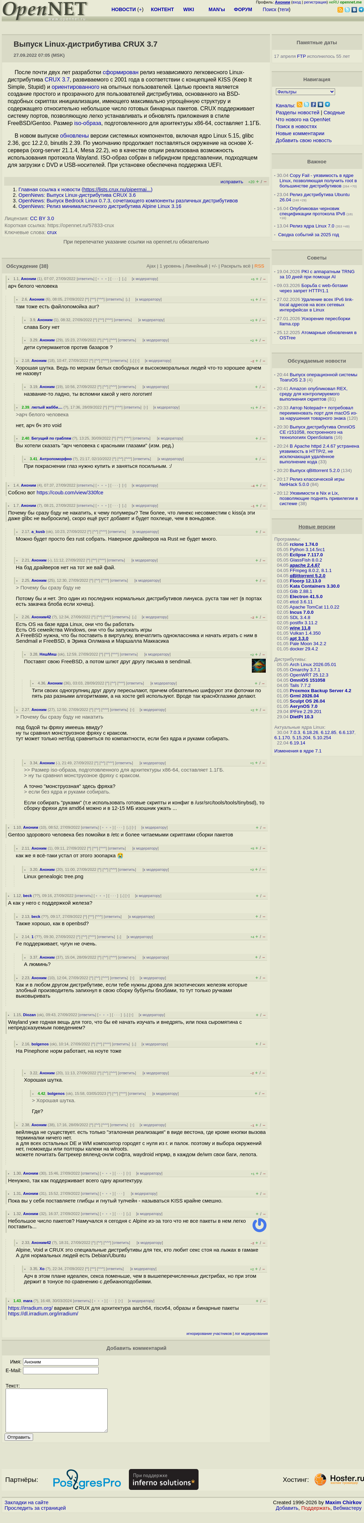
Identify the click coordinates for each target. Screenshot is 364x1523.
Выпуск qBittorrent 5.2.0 (315, 470)
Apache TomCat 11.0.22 (314, 607)
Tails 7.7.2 (300, 685)
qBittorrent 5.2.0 (307, 575)
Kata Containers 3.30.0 (315, 586)
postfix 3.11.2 (303, 622)
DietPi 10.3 (301, 716)
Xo (42, 1269)
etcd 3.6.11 (301, 601)
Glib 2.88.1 (301, 591)
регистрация (315, 2)
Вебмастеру (347, 1516)
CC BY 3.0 (42, 218)
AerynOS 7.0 (303, 706)
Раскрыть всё (235, 266)
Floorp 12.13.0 (305, 580)
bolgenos (40, 1044)
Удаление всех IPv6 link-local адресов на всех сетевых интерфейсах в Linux (317, 304)
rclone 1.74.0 (304, 544)
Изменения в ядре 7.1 (298, 750)
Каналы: (285, 105)
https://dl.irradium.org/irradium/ (43, 1313)
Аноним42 (41, 617)
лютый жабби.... (46, 407)
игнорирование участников (209, 1334)
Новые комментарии (300, 133)
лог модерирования (251, 1334)
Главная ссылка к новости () (85, 189)
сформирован (121, 72)
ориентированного (75, 87)
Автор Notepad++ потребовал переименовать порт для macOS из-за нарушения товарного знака (318, 413)
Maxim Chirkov (343, 1511)
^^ (93, 299)
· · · (115, 279)
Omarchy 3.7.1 (305, 669)
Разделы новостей (297, 112)
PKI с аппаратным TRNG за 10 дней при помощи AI (317, 274)
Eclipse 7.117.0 (306, 554)
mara (27, 1301)
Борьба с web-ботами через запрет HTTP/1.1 (314, 288)
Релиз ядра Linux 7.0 (312, 226)
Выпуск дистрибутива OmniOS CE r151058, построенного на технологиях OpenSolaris (317, 432)
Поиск (269, 9)
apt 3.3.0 (299, 638)
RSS (259, 266)
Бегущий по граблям (51, 438)
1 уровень (170, 266)
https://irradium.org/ (30, 1308)
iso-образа (87, 123)
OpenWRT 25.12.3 (309, 675)
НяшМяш (48, 654)
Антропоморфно (56, 459)
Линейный (196, 266)
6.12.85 (328, 732)
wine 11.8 (300, 628)
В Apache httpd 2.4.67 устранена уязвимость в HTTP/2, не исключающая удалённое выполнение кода (319, 453)
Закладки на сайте (26, 1511)
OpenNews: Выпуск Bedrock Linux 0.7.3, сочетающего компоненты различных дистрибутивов (128, 200)
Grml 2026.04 (304, 695)
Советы (317, 258)
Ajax (151, 266)
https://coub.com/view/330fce (70, 492)
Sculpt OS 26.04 (307, 701)
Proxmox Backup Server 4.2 (320, 690)
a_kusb (38, 531)
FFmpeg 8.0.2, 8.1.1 (311, 570)
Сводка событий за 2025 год (308, 234)
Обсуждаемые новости (317, 361)
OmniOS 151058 (307, 680)
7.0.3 (295, 732)
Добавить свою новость (304, 140)
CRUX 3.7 (57, 80)
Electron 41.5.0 (306, 596)
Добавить (287, 1516)
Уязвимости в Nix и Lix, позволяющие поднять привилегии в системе (319, 498)
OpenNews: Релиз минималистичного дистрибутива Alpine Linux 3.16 (99, 206)
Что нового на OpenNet (303, 119)
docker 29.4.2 (304, 648)
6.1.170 (282, 737)
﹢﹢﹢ (102, 279)
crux (52, 232)
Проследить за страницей (35, 1516)
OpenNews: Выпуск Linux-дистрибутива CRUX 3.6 (77, 195)
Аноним (28, 279)
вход (297, 2)
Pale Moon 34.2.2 (308, 643)
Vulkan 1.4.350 (305, 633)
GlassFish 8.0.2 (306, 560)
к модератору (145, 279)
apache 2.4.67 (305, 565)
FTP (301, 56)
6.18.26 (310, 732)
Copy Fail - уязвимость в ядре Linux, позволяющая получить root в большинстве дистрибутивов (318, 180)
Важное (316, 161)
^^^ (100, 299)
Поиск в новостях (296, 126)
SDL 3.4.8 (300, 617)
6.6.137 (346, 732)
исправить (231, 181)
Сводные (334, 112)
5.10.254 (322, 737)
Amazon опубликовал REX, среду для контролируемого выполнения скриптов (314, 394)
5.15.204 (301, 737)
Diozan (29, 1015)
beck (27, 896)
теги (284, 9)
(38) (43, 266)
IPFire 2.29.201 (306, 711)
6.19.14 (297, 742)
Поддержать (316, 1516)
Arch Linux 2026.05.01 (313, 664)
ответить (85, 279)
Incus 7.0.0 (301, 612)
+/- (214, 266)
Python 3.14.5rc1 (307, 549)
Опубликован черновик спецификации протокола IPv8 (312, 211)
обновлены (74, 136)
